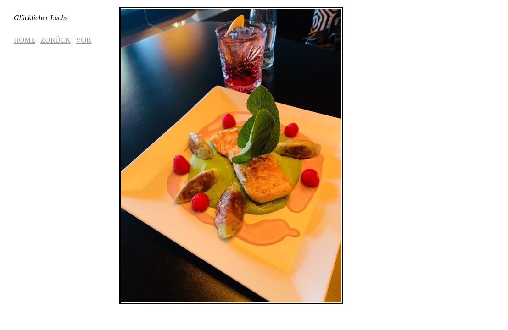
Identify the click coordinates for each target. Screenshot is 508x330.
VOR (83, 40)
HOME (24, 40)
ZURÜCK (55, 40)
